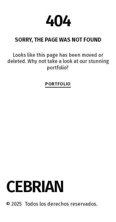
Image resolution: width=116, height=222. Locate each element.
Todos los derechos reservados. (61, 204)
